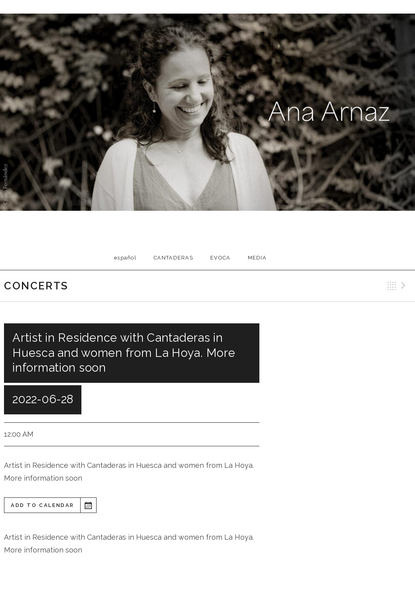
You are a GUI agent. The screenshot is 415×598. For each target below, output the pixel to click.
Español (125, 258)
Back (391, 286)
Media (257, 258)
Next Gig (404, 286)
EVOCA (220, 258)
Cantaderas (173, 258)
